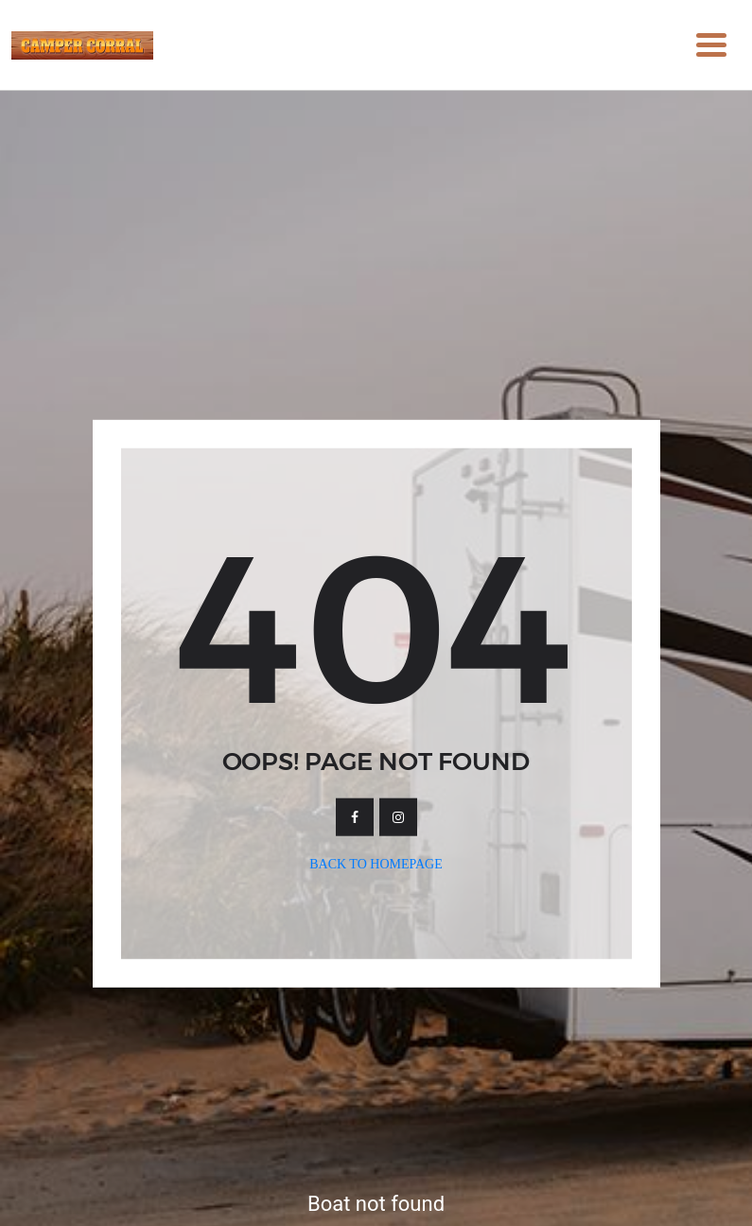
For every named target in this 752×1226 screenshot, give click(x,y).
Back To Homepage (376, 864)
